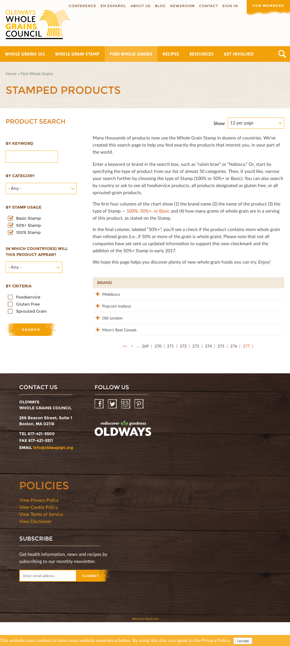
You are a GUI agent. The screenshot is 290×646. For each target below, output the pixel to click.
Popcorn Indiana (104, 314)
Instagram (126, 428)
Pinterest (139, 428)
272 (183, 369)
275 (221, 369)
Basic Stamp (28, 218)
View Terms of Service (41, 538)
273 (195, 369)
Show (219, 123)
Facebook (100, 428)
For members (267, 5)
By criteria (18, 286)
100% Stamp (28, 232)
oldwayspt (123, 452)
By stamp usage (23, 207)
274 (208, 369)
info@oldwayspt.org (53, 471)
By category (20, 175)
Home (11, 73)
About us (139, 6)
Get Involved (238, 54)
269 (145, 369)
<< (125, 369)
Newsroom (180, 6)
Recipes (171, 54)
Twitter (113, 428)
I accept (243, 641)
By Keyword (19, 143)
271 (170, 369)
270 (158, 369)
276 (233, 369)
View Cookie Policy (38, 530)
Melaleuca (106, 293)
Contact (206, 6)
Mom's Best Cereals (107, 350)
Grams (247, 282)
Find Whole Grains (131, 54)
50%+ (271, 282)
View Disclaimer (35, 545)
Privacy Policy (215, 640)
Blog (158, 6)
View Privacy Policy (39, 523)
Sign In (228, 6)
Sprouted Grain (31, 311)
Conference (80, 6)
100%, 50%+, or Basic (148, 210)
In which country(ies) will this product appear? (37, 251)
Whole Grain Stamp (77, 54)
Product (141, 282)
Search (282, 54)
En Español (111, 6)
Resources (201, 54)
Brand (104, 282)
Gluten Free (28, 304)
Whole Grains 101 (25, 54)
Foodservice (28, 297)
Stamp (217, 282)
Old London (107, 329)
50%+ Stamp (28, 225)
